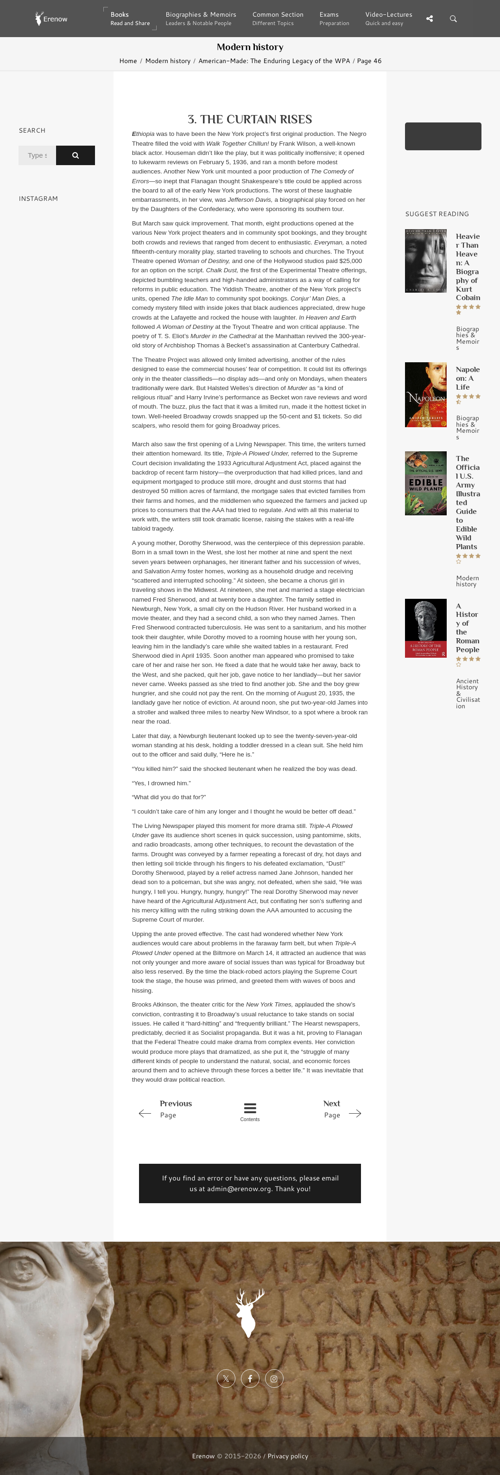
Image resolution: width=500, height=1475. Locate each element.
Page (179, 1108)
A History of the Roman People (468, 627)
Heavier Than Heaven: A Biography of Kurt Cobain (468, 266)
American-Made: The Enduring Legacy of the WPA (274, 60)
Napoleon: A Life (468, 378)
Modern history (167, 60)
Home (128, 60)
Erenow (203, 1456)
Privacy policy (287, 1456)
